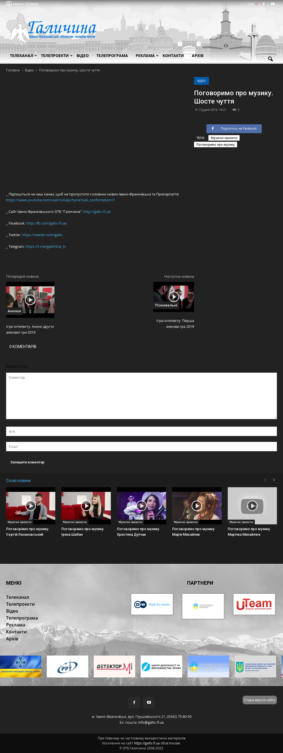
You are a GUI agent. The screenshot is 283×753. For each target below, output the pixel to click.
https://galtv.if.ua (147, 743)
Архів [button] (197, 55)
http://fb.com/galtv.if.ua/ (46, 223)
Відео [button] (83, 55)
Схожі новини (18, 480)
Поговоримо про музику (215, 144)
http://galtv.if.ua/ (97, 211)
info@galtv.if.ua (151, 722)
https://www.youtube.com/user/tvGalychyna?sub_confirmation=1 (60, 199)
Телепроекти (57, 55)
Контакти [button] (173, 55)
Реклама (147, 55)
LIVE (252, 4)
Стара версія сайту (260, 699)
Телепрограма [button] (112, 55)
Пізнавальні (166, 305)
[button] (270, 59)
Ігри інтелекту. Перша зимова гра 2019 (175, 323)
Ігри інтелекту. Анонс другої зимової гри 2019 (30, 329)
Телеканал (23, 55)
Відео (201, 81)
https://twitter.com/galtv (42, 234)
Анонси (14, 310)
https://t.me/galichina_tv (45, 246)
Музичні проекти (224, 138)
